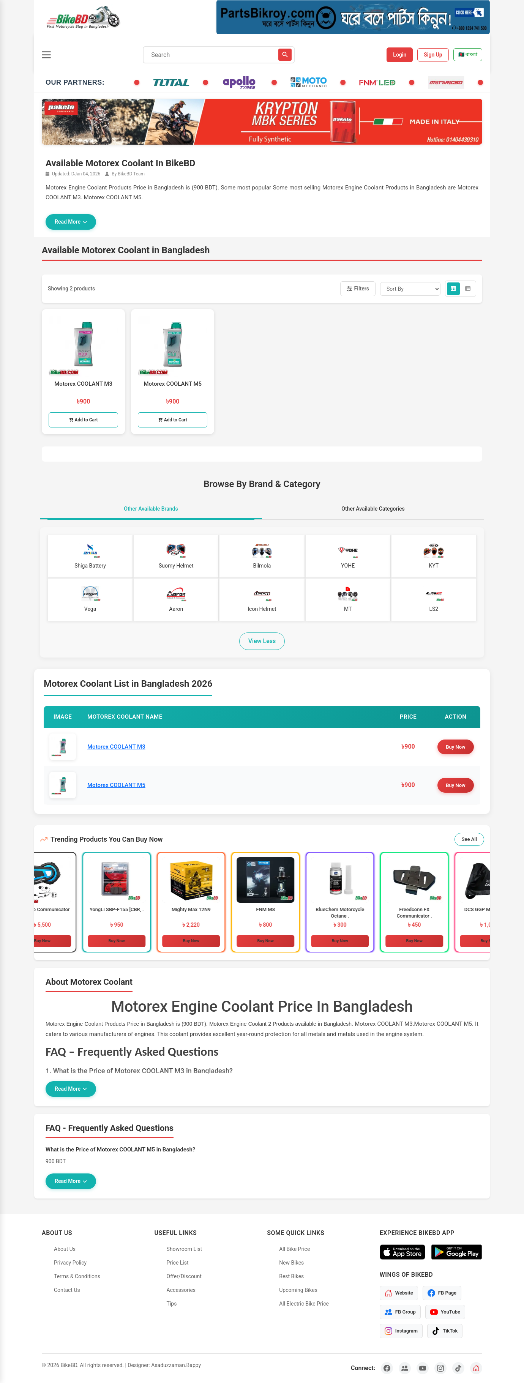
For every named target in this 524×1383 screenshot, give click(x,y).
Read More (71, 222)
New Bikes (291, 1263)
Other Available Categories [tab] (372, 509)
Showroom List (184, 1249)
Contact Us (67, 1290)
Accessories (181, 1290)
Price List (178, 1263)
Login (399, 55)
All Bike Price (294, 1249)
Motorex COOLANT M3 (116, 746)
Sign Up (433, 55)
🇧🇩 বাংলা (467, 54)
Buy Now (455, 747)
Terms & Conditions (77, 1276)
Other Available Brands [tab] (151, 509)
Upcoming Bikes (298, 1290)
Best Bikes (291, 1276)
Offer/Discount (184, 1276)
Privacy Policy (70, 1263)
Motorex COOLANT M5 (116, 785)
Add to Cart (83, 420)
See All (469, 839)
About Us (65, 1249)
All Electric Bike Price (304, 1304)
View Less (262, 641)
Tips (172, 1304)
